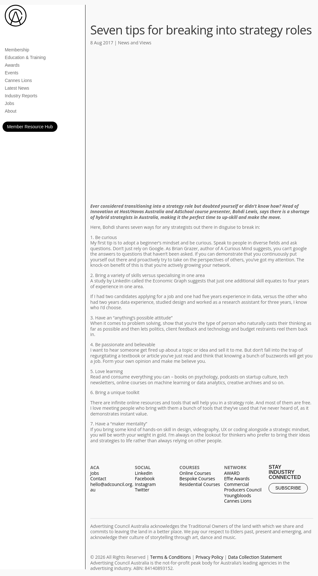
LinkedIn (143, 473)
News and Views (135, 43)
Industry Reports (21, 95)
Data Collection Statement (255, 557)
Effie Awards (236, 478)
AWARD (232, 473)
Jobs (9, 103)
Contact (98, 478)
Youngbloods (237, 495)
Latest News (17, 88)
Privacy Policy (209, 557)
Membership (17, 49)
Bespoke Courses (197, 478)
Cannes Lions (18, 80)
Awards (12, 65)
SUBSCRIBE (288, 487)
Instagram (145, 484)
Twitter (142, 490)
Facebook (145, 478)
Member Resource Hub (30, 126)
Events (11, 72)
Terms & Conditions (170, 557)
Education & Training (25, 57)
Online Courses (195, 473)
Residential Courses (200, 484)
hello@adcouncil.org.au (111, 487)
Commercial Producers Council (243, 487)
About (10, 111)
